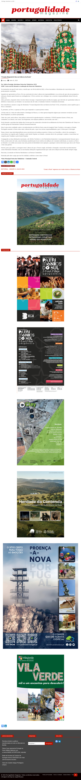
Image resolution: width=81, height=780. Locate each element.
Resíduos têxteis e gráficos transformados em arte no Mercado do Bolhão (13, 743)
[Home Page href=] (3, 20)
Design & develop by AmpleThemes (12, 777)
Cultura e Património (5, 165)
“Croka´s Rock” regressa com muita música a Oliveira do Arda (62, 169)
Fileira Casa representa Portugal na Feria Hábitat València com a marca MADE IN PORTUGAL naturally (14, 750)
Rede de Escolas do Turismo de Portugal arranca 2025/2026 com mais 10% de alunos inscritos (13, 757)
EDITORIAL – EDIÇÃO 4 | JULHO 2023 (12, 169)
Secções (20, 20)
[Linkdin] (78, 1)
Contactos (49, 20)
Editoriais (41, 20)
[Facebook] (76, 1)
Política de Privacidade (47, 774)
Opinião (34, 20)
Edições (13, 20)
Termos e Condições (57, 774)
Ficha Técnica (58, 20)
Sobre (8, 20)
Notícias (27, 20)
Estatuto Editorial (66, 774)
